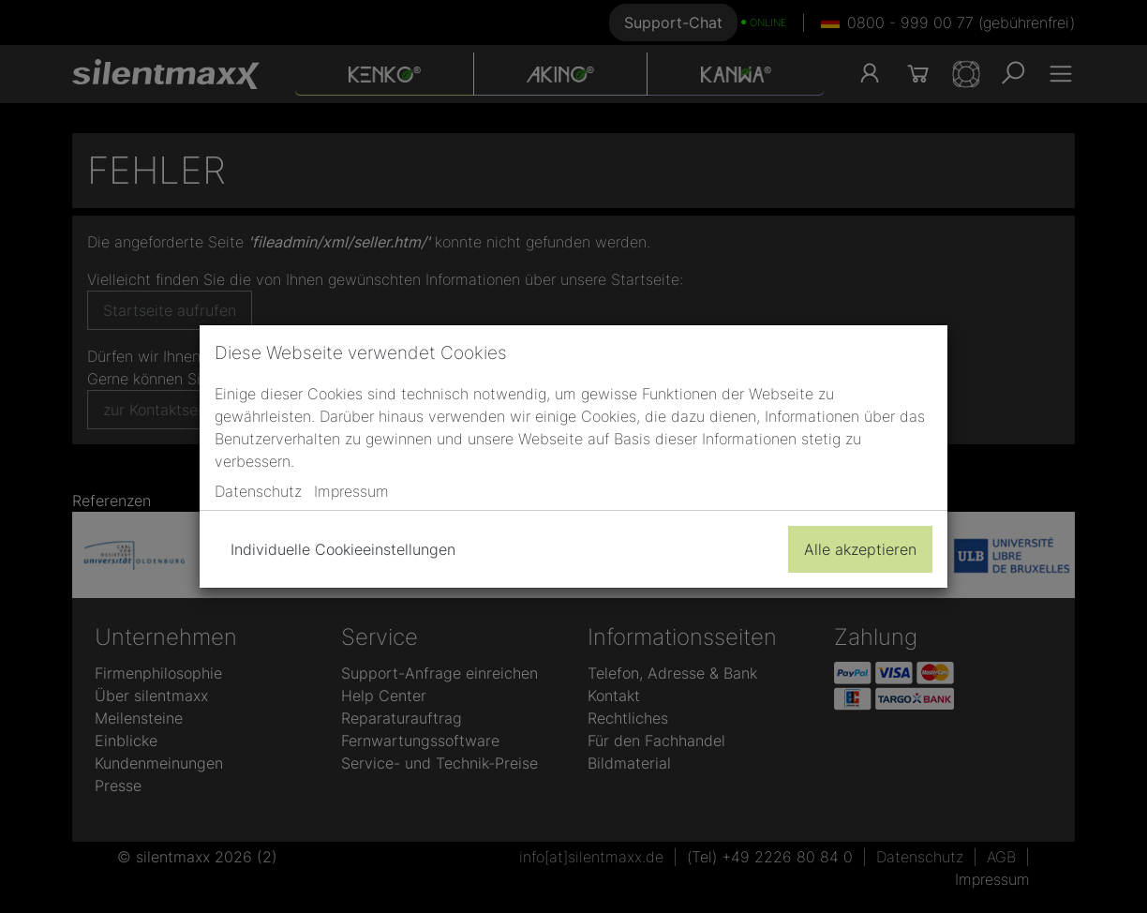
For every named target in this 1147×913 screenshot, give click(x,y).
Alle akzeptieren (860, 549)
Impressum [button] (351, 491)
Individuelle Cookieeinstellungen (343, 549)
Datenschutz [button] (258, 491)
